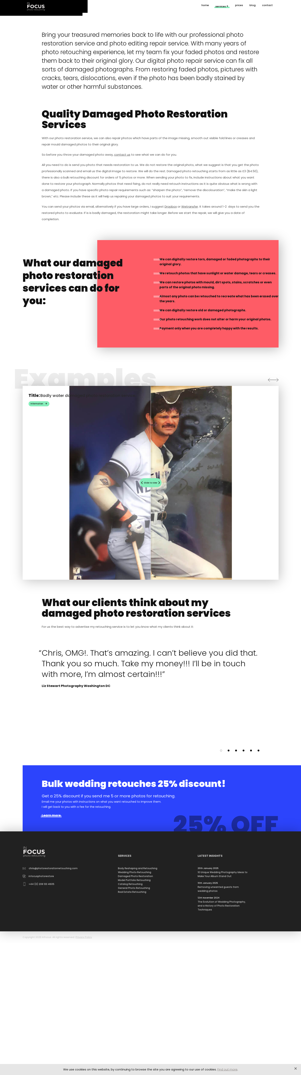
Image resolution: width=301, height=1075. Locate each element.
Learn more (51, 958)
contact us (122, 297)
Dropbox (171, 349)
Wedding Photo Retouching (134, 1014)
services (220, 6)
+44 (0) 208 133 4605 (38, 1026)
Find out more (227, 1069)
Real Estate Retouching (132, 1034)
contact (267, 6)
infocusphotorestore (38, 1018)
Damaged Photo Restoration (135, 1018)
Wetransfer (189, 349)
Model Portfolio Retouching (134, 1022)
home (205, 6)
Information (37, 546)
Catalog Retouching (130, 1026)
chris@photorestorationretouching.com (50, 1010)
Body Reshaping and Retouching (137, 1010)
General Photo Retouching (134, 1030)
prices (239, 6)
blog (252, 6)
